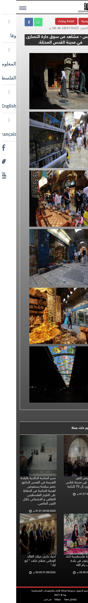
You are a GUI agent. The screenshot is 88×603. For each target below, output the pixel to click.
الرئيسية (71, 21)
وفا (77, 50)
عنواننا (41, 599)
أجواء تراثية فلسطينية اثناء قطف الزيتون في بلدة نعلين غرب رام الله (66, 561)
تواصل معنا (54, 599)
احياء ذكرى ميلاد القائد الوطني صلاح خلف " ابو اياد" (23, 561)
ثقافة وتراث (50, 21)
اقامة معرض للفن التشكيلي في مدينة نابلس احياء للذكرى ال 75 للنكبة (66, 482)
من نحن (31, 599)
